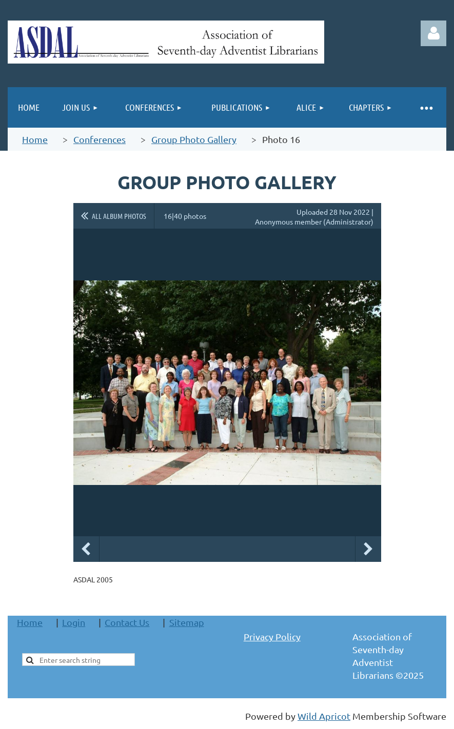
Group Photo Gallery (193, 139)
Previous (86, 549)
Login (73, 622)
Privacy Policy (272, 636)
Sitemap (186, 622)
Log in (433, 33)
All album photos (119, 215)
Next (368, 549)
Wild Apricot (324, 716)
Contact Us (127, 622)
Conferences (99, 139)
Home (35, 139)
